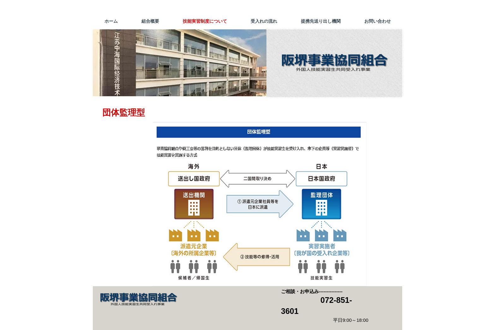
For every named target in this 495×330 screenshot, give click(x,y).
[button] (179, 62)
